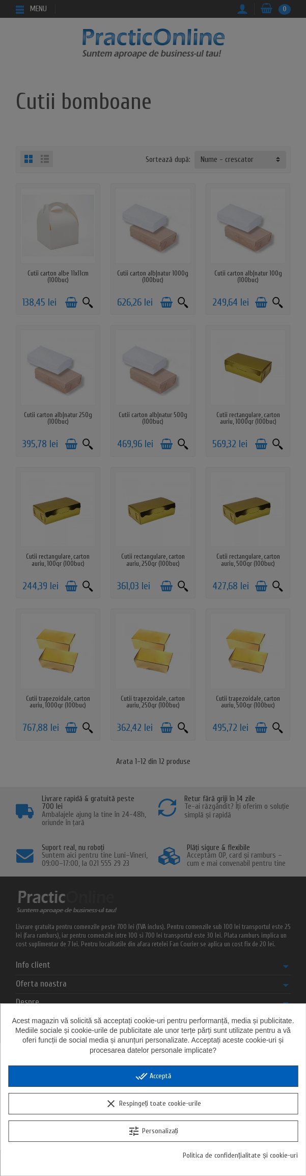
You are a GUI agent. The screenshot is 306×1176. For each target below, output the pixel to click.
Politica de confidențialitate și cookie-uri (240, 1155)
